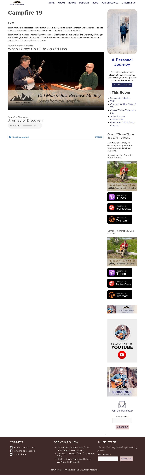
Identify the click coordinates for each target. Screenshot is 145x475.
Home (51, 3)
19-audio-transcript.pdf (20, 137)
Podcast (84, 3)
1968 (112, 101)
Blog (95, 3)
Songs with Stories (120, 98)
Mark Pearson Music (17, 4)
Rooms (72, 3)
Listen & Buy (128, 3)
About (61, 3)
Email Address (122, 416)
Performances (110, 3)
